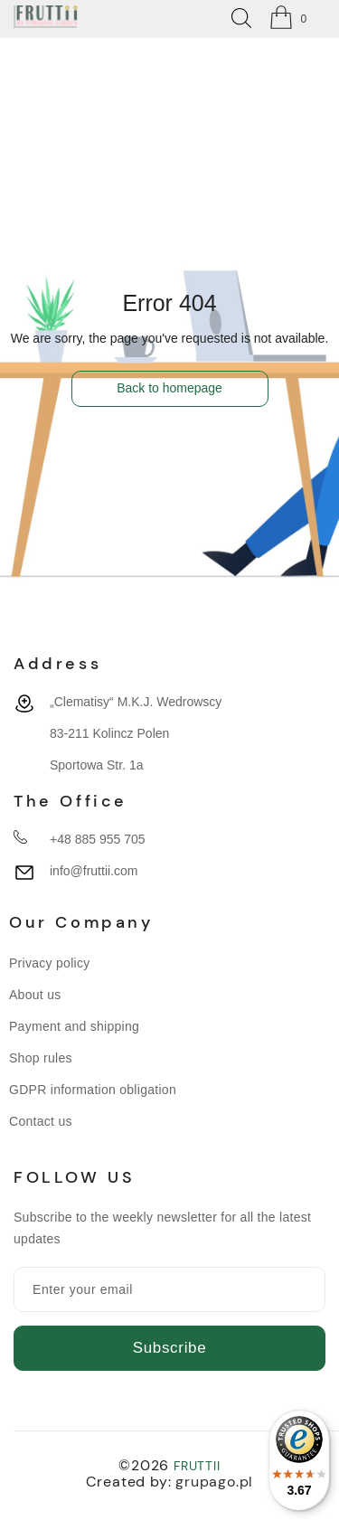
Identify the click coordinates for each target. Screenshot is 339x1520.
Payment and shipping (74, 1026)
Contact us (40, 1121)
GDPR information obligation (92, 1089)
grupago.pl (214, 1481)
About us (35, 994)
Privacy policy (49, 963)
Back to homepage (169, 388)
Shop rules (40, 1058)
